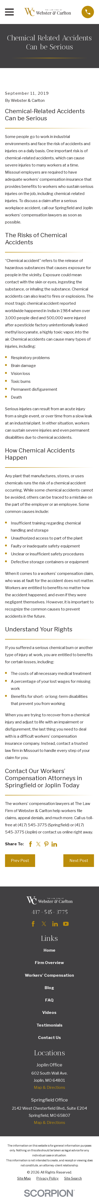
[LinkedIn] (55, 924)
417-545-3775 (49, 911)
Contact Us (49, 1037)
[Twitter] (44, 924)
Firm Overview (49, 962)
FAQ (49, 1000)
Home (49, 950)
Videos (49, 1012)
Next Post (78, 860)
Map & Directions (49, 1087)
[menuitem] (24, 1179)
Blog (49, 987)
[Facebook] (33, 924)
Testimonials (49, 1025)
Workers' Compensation (49, 975)
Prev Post (20, 860)
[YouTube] (66, 924)
